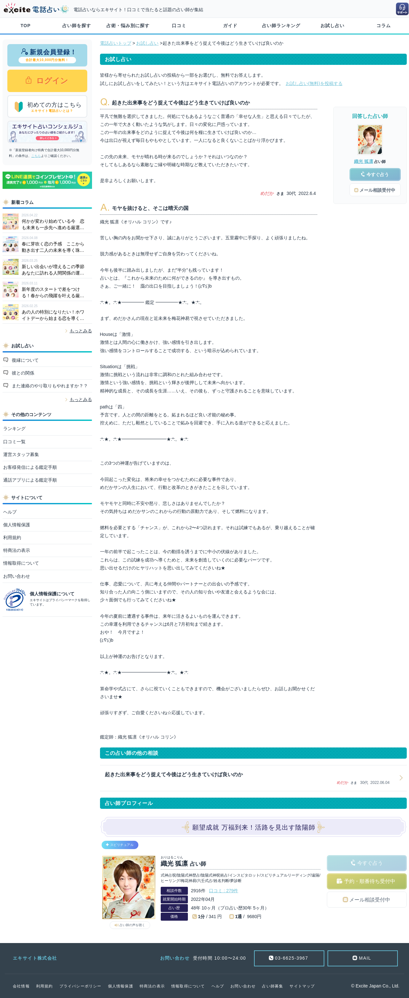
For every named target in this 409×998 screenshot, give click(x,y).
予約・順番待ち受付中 (369, 881)
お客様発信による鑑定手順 (30, 467)
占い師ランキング (281, 25)
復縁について (25, 360)
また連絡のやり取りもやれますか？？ (49, 385)
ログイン (51, 80)
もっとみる (81, 330)
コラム (383, 25)
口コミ (179, 25)
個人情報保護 (16, 524)
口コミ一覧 (14, 441)
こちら (36, 156)
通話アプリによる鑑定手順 (30, 480)
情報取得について (21, 563)
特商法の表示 (16, 550)
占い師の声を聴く (132, 925)
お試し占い (332, 25)
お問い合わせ (16, 576)
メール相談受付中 (369, 899)
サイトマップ (302, 986)
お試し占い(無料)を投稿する (314, 83)
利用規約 (12, 537)
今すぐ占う (370, 863)
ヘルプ (10, 511)
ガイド (230, 25)
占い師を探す (76, 25)
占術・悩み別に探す (128, 25)
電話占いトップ (115, 43)
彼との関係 (22, 372)
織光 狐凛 (363, 161)
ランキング (14, 428)
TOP (25, 25)
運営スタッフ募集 (21, 454)
